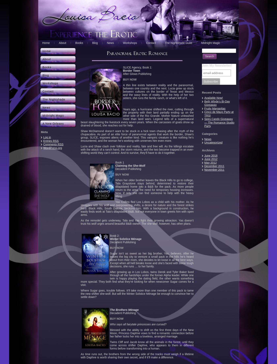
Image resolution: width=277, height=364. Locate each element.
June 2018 (210, 155)
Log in (47, 137)
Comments (53, 144)
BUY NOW (129, 79)
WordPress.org (52, 148)
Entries (51, 141)
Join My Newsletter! (217, 65)
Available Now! (213, 97)
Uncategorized (213, 142)
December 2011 (214, 166)
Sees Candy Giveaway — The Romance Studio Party (219, 122)
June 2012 (210, 159)
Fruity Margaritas (214, 108)
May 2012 (210, 162)
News (207, 139)
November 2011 (214, 169)
